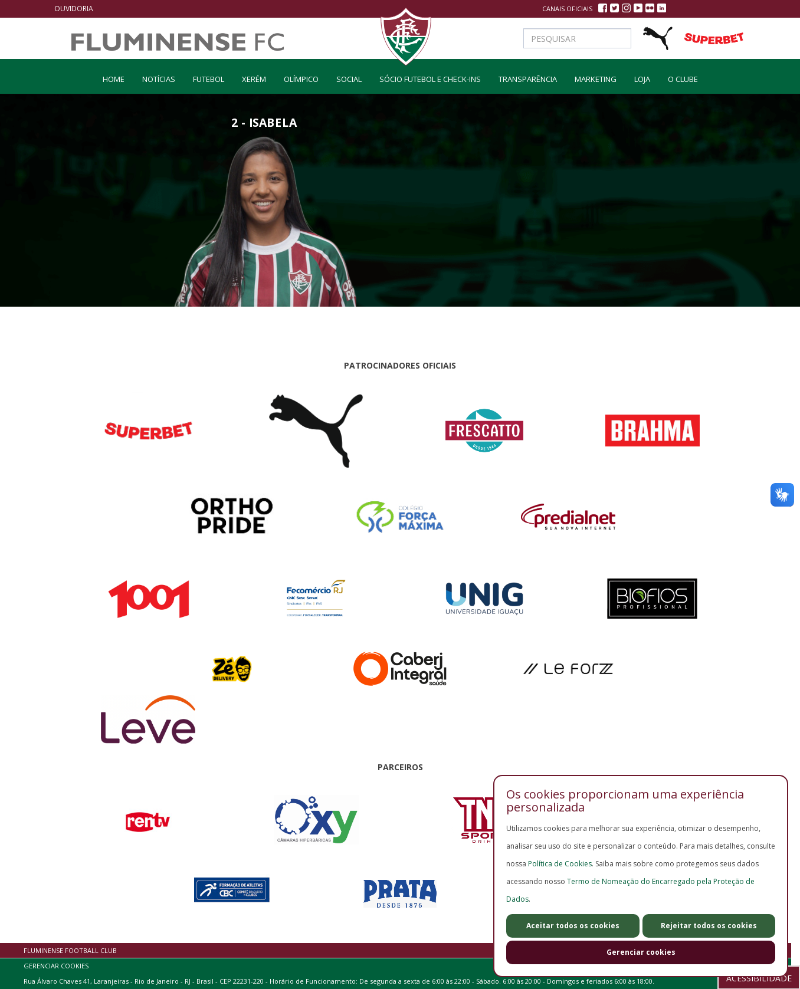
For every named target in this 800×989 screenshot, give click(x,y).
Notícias (158, 79)
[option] (265, 239)
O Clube (683, 79)
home (113, 79)
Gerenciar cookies (641, 952)
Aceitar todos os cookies (572, 926)
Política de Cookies (560, 864)
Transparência (528, 79)
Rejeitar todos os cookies (709, 926)
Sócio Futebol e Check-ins (430, 79)
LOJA (642, 79)
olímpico (301, 79)
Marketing (596, 79)
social (349, 79)
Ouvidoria (73, 9)
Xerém (254, 79)
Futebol (208, 79)
